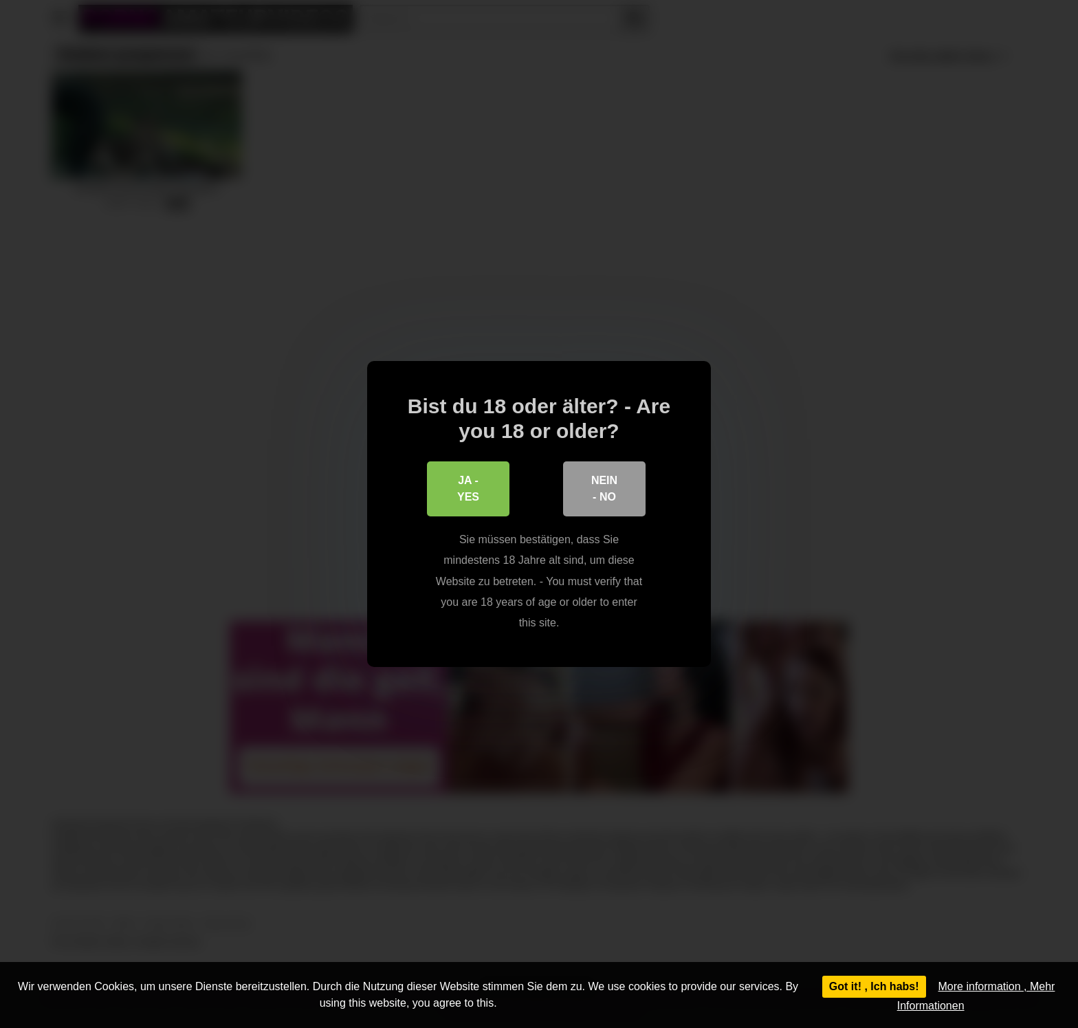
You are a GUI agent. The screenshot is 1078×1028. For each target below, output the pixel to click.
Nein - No (604, 488)
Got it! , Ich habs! (874, 986)
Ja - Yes (468, 488)
